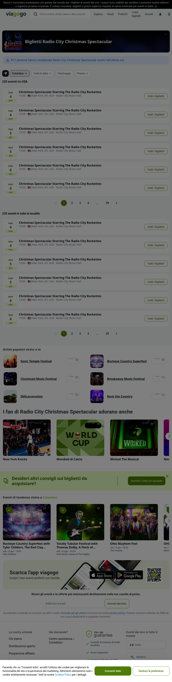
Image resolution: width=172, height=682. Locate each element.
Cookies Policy (63, 674)
